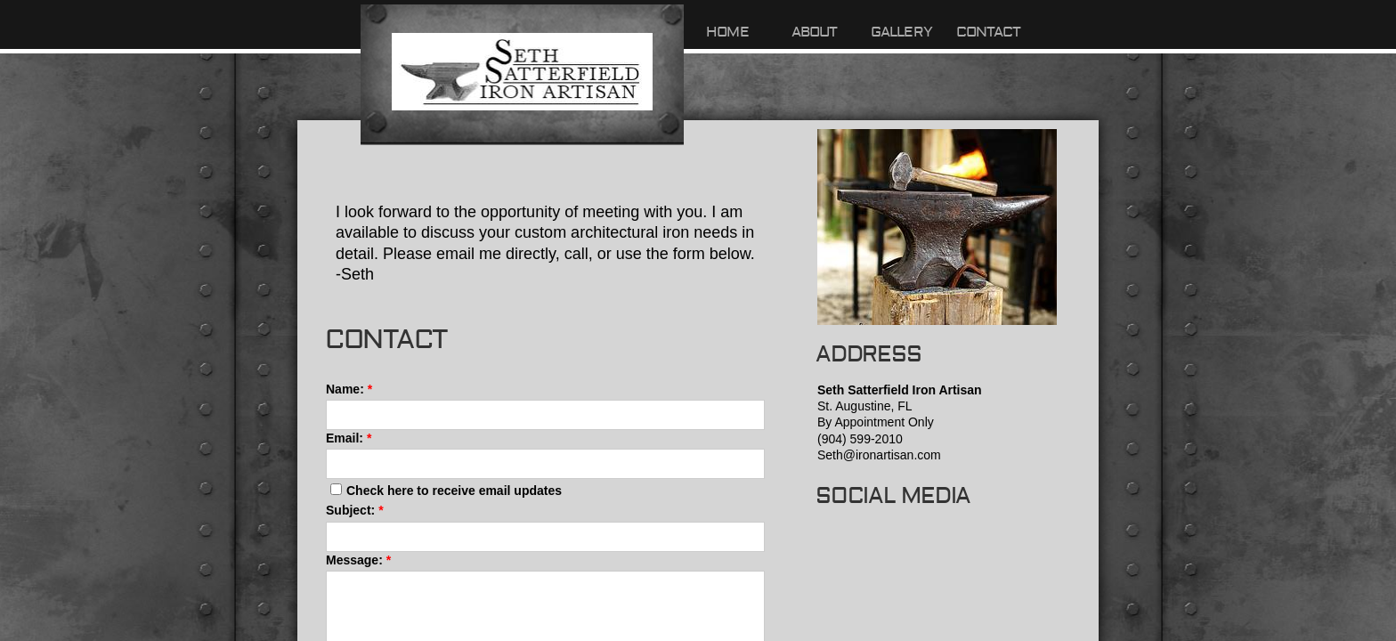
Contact (988, 32)
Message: (358, 560)
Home (727, 32)
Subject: (355, 510)
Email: (348, 438)
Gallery (901, 32)
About (814, 32)
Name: (349, 389)
